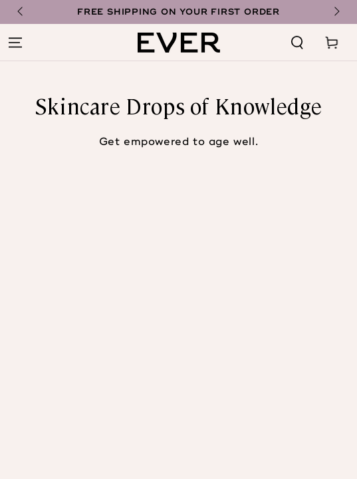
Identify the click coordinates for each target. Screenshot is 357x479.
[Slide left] (21, 12)
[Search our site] (297, 42)
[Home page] (179, 43)
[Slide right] (335, 12)
